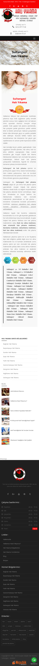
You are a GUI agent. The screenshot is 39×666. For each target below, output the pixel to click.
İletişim (5, 560)
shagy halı (5, 630)
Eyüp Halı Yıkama (9, 356)
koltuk (16, 621)
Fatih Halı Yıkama (9, 361)
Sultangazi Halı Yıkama (11, 378)
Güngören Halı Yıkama (10, 369)
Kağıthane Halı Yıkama (10, 373)
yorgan (10, 626)
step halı (4, 635)
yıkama (23, 621)
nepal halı (32, 630)
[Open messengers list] (34, 659)
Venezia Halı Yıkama (10, 610)
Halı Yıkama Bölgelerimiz (11, 548)
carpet (9, 621)
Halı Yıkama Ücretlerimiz (11, 552)
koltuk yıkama (16, 639)
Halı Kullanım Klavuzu (17, 391)
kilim (3, 626)
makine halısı (27, 626)
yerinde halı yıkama (8, 643)
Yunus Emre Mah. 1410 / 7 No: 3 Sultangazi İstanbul (19, 2)
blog (24, 639)
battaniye (18, 626)
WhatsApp (3, 459)
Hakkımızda (7, 539)
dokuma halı (22, 630)
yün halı (13, 630)
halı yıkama (5, 639)
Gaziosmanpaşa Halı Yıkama (12, 365)
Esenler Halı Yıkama (9, 352)
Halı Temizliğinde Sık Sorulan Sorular (21, 430)
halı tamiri (13, 635)
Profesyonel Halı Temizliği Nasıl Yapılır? (22, 420)
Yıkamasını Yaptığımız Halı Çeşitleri (21, 440)
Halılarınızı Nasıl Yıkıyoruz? (18, 401)
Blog (4, 556)
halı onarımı (22, 635)
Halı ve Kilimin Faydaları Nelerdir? (20, 411)
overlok (31, 635)
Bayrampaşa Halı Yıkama (11, 348)
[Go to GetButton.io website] (34, 664)
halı (3, 621)
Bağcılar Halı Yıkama (10, 344)
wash (29, 621)
